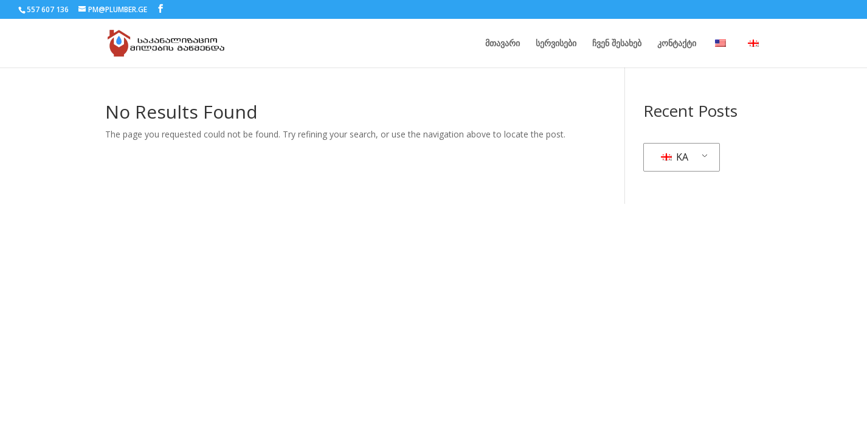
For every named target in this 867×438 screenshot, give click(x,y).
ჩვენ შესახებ (616, 44)
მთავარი (502, 44)
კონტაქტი (676, 44)
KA (674, 157)
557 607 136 (48, 9)
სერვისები (556, 44)
